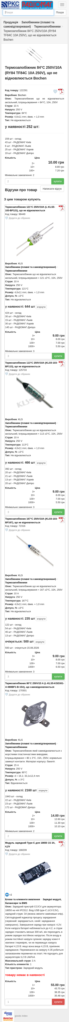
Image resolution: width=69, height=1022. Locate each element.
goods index (21, 1015)
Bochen (22, 95)
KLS (20, 263)
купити (58, 181)
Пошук (60, 12)
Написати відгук (52, 188)
